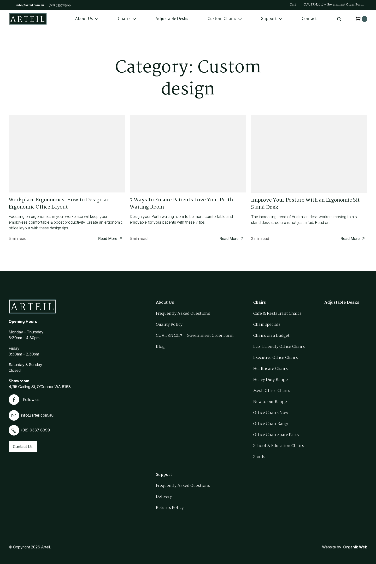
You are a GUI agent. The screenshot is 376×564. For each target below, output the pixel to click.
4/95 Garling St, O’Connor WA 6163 (40, 386)
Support (271, 19)
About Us (87, 19)
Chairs (127, 19)
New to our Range (270, 402)
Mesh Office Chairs (271, 391)
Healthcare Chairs (270, 369)
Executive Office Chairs (275, 358)
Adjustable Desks (171, 19)
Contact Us (23, 446)
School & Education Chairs (278, 446)
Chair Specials (267, 324)
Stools (259, 457)
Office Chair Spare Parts (276, 435)
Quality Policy (169, 324)
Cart (293, 4)
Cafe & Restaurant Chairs (277, 313)
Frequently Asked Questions (183, 313)
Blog (160, 346)
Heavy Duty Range (270, 380)
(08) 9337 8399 (60, 5)
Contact (309, 19)
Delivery (164, 497)
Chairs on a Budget (271, 335)
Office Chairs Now (270, 413)
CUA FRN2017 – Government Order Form (334, 4)
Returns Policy (170, 508)
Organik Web (355, 547)
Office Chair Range (271, 424)
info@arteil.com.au (30, 5)
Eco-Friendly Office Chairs (279, 346)
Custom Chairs (224, 19)
